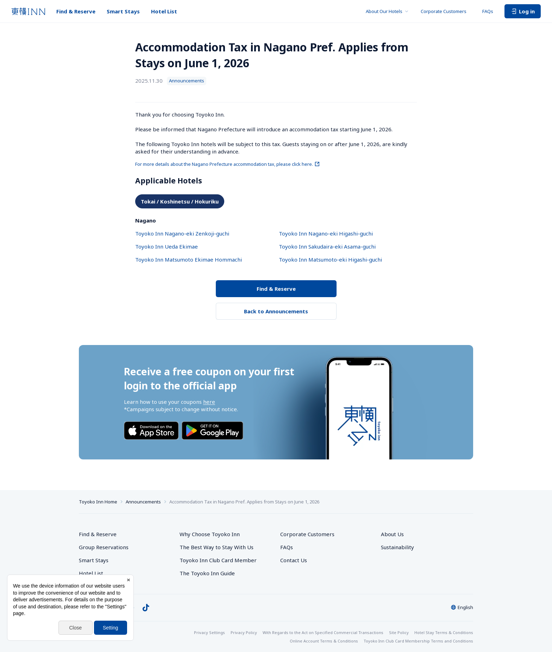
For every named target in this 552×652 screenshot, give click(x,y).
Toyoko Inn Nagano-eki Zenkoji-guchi (182, 233)
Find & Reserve (75, 11)
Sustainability (397, 547)
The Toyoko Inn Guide (207, 573)
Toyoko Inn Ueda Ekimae (166, 246)
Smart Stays (123, 11)
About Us (392, 534)
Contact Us (293, 560)
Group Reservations (103, 547)
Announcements (143, 502)
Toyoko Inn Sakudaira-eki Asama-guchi (327, 246)
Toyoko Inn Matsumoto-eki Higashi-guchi (330, 259)
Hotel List (164, 11)
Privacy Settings (209, 632)
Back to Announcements (276, 311)
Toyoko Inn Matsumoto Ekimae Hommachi (188, 259)
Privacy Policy (244, 632)
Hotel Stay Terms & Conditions (443, 632)
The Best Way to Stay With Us (216, 547)
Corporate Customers (446, 11)
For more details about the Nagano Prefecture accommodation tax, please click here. (227, 164)
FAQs (487, 11)
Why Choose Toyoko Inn (210, 534)
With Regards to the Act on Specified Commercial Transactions (323, 632)
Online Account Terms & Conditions (324, 641)
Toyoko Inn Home (98, 502)
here (209, 401)
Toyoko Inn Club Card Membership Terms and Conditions (418, 641)
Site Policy (399, 632)
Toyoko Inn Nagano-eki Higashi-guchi (326, 233)
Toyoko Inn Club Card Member (218, 560)
